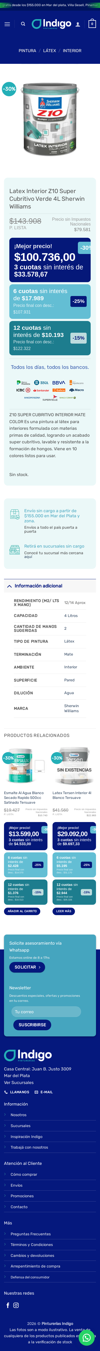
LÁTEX (49, 50)
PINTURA (27, 50)
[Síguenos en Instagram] (16, 1306)
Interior (72, 50)
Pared (69, 680)
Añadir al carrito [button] (22, 911)
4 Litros (71, 616)
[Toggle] (9, 585)
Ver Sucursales (19, 1082)
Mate (68, 654)
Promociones (22, 1196)
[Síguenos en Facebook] (8, 1306)
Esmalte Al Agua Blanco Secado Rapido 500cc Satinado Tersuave (24, 797)
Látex (69, 641)
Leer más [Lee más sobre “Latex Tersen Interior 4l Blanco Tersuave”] (63, 911)
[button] (7, 24)
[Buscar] (23, 24)
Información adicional (33, 585)
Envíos (16, 1185)
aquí (28, 556)
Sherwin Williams (71, 708)
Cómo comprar (24, 1174)
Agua (69, 693)
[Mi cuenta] (78, 24)
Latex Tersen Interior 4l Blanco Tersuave (72, 795)
